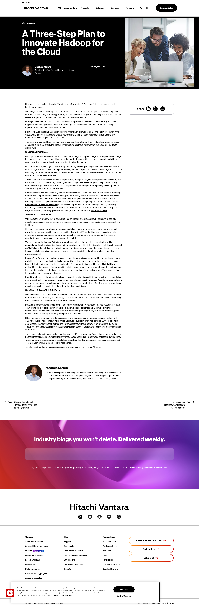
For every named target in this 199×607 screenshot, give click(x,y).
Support (67, 541)
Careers (28, 551)
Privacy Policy (136, 467)
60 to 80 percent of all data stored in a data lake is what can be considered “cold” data (74, 172)
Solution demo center (111, 564)
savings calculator (99, 210)
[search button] (140, 8)
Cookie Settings (124, 596)
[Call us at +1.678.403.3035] (151, 540)
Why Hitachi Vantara (67, 8)
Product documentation (73, 551)
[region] (85, 592)
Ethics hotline (69, 560)
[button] (145, 8)
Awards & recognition (33, 578)
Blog (105, 555)
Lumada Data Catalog (53, 242)
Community (69, 546)
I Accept (124, 589)
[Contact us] (151, 558)
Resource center (109, 541)
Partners (130, 8)
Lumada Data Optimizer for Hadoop (41, 204)
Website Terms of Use (157, 467)
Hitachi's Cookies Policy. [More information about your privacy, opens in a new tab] (63, 595)
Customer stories (110, 546)
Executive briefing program (36, 573)
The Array (107, 551)
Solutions (100, 8)
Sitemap (170, 603)
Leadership (30, 564)
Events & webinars (32, 560)
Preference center (32, 569)
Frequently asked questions (75, 555)
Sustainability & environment (36, 546)
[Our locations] (151, 549)
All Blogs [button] (28, 23)
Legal (164, 603)
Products (85, 8)
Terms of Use (143, 603)
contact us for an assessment (52, 347)
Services (115, 8)
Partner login (108, 560)
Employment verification (74, 564)
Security (67, 569)
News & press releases (34, 555)
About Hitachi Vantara (34, 541)
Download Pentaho (110, 569)
